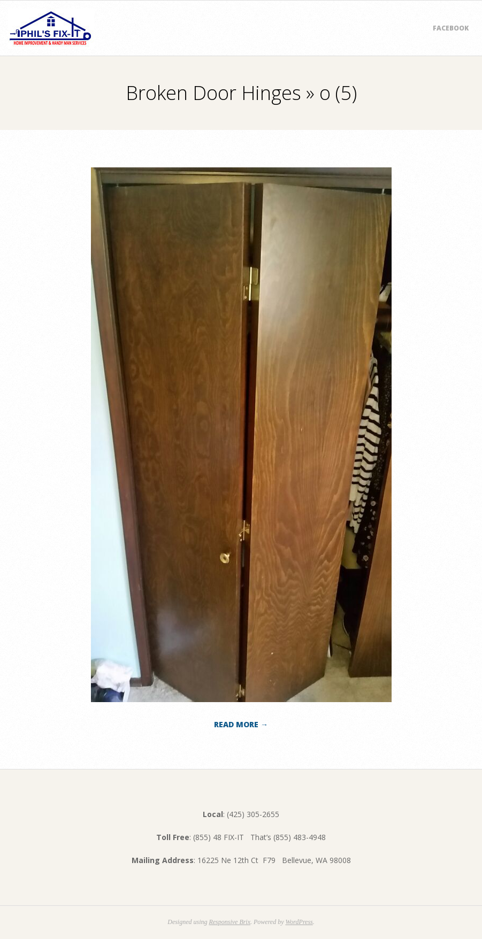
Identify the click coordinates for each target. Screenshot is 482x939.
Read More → (241, 724)
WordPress (298, 922)
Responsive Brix (229, 922)
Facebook (451, 28)
